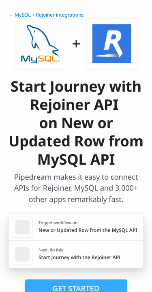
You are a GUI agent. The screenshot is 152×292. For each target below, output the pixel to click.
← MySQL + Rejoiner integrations (46, 14)
